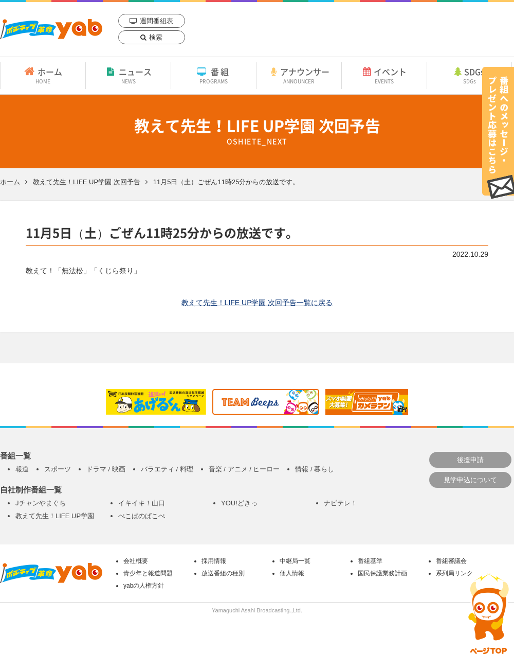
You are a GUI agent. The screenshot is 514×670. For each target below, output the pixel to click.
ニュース (128, 75)
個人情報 (292, 573)
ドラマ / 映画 (105, 469)
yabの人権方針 (143, 585)
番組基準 (370, 561)
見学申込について (470, 480)
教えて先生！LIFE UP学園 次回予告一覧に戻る (257, 302)
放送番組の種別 (223, 573)
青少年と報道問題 (148, 573)
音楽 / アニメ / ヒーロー (244, 469)
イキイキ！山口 (141, 503)
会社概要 (135, 561)
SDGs (469, 75)
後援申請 (470, 460)
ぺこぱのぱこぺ (141, 516)
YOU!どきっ (239, 503)
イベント (384, 75)
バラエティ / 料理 (167, 469)
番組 (213, 75)
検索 (155, 37)
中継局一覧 (295, 561)
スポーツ (57, 469)
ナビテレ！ (340, 503)
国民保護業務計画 (382, 573)
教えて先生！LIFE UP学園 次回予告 (86, 182)
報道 (22, 469)
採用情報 (213, 561)
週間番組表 (156, 21)
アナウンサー (298, 75)
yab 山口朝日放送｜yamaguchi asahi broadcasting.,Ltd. (51, 29)
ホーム (43, 75)
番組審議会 (451, 561)
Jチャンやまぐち (40, 503)
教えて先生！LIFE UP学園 (54, 516)
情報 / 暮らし (314, 469)
